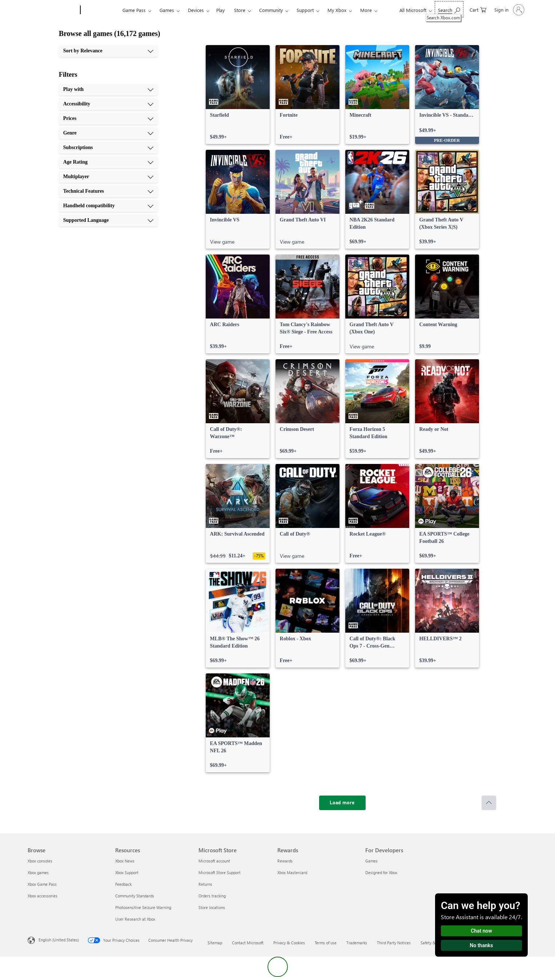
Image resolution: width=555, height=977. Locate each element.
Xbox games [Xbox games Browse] (38, 872)
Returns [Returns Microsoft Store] (205, 884)
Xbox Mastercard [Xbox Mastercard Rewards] (292, 872)
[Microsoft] (52, 10)
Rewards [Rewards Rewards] (285, 860)
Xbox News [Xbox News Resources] (124, 860)
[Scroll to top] (489, 803)
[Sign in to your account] (508, 10)
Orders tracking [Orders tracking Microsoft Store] (212, 895)
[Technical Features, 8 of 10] (108, 191)
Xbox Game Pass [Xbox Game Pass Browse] (42, 884)
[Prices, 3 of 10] (108, 118)
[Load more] (342, 803)
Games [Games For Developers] (371, 860)
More (366, 10)
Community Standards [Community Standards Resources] (134, 895)
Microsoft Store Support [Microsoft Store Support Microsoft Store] (219, 872)
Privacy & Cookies (289, 942)
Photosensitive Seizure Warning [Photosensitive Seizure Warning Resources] (143, 907)
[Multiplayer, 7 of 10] (108, 177)
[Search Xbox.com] (449, 9)
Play (220, 10)
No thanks (481, 945)
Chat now (481, 931)
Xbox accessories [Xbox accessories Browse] (42, 895)
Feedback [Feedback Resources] (123, 884)
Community (271, 10)
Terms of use (326, 942)
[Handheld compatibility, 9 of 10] (108, 206)
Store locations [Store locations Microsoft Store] (211, 907)
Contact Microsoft (248, 942)
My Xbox (336, 10)
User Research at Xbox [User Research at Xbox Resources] (135, 919)
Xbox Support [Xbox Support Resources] (126, 872)
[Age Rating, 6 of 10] (108, 162)
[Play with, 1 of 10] (108, 89)
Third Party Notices (394, 942)
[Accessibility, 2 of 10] (108, 104)
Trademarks (356, 942)
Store (239, 10)
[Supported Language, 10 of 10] (108, 220)
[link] (238, 94)
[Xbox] (100, 10)
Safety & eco (432, 942)
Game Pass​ (134, 10)
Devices (196, 10)
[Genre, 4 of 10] (108, 133)
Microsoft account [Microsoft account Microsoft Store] (214, 860)
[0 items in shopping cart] (478, 9)
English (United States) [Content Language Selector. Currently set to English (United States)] (59, 939)
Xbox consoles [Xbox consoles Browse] (40, 860)
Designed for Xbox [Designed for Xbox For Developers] (381, 872)
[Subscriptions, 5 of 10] (108, 147)
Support (305, 10)
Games (167, 10)
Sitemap (215, 942)
